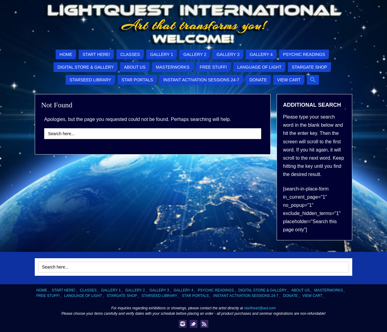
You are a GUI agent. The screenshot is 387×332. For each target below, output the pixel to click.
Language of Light (83, 296)
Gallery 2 (135, 290)
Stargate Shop (122, 296)
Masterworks (328, 290)
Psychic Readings (216, 290)
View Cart (312, 296)
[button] (313, 79)
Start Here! (63, 290)
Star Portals (195, 296)
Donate (290, 296)
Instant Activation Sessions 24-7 (245, 296)
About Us (300, 290)
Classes (88, 290)
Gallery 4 (183, 290)
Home (41, 290)
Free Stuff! (48, 296)
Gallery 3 (159, 290)
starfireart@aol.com (260, 308)
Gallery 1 (111, 290)
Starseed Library (159, 296)
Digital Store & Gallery (263, 290)
